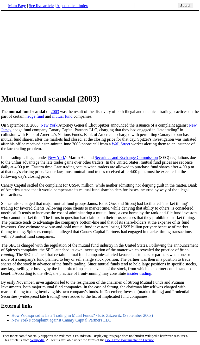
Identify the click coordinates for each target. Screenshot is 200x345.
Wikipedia (37, 340)
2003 (55, 111)
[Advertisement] (45, 51)
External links (17, 306)
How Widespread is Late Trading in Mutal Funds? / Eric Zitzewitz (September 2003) (82, 315)
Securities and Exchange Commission (126, 157)
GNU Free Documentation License (129, 340)
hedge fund (35, 116)
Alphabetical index (72, 5)
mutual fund (62, 116)
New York (49, 125)
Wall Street (121, 144)
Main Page (17, 5)
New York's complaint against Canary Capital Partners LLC (61, 320)
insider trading (139, 273)
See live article (41, 5)
